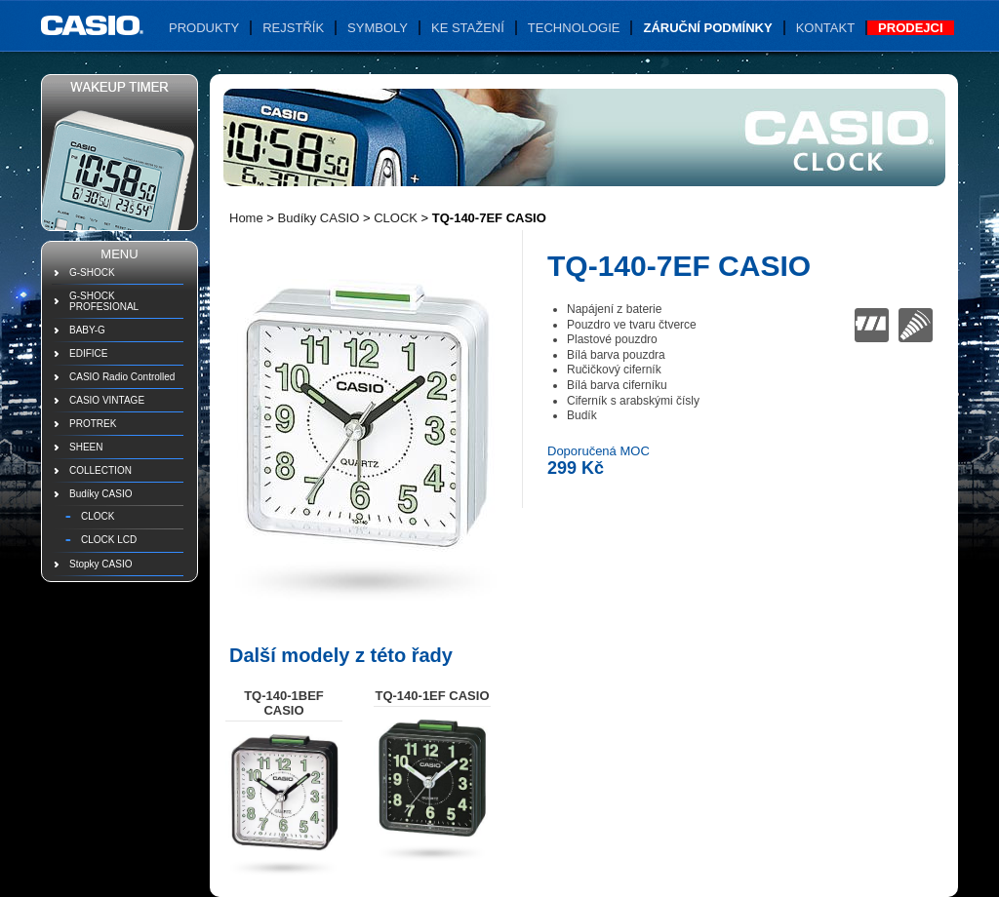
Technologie (574, 27)
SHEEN (85, 447)
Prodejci (910, 27)
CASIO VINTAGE (106, 400)
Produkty (204, 27)
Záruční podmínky (707, 27)
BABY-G (87, 330)
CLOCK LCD (109, 539)
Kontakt (825, 27)
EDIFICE (88, 353)
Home (246, 218)
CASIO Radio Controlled (122, 376)
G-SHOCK (92, 272)
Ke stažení (467, 27)
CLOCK (97, 516)
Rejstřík (293, 27)
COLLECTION (100, 470)
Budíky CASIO (100, 493)
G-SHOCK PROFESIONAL (104, 301)
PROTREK (92, 423)
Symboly (377, 27)
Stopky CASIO (100, 564)
